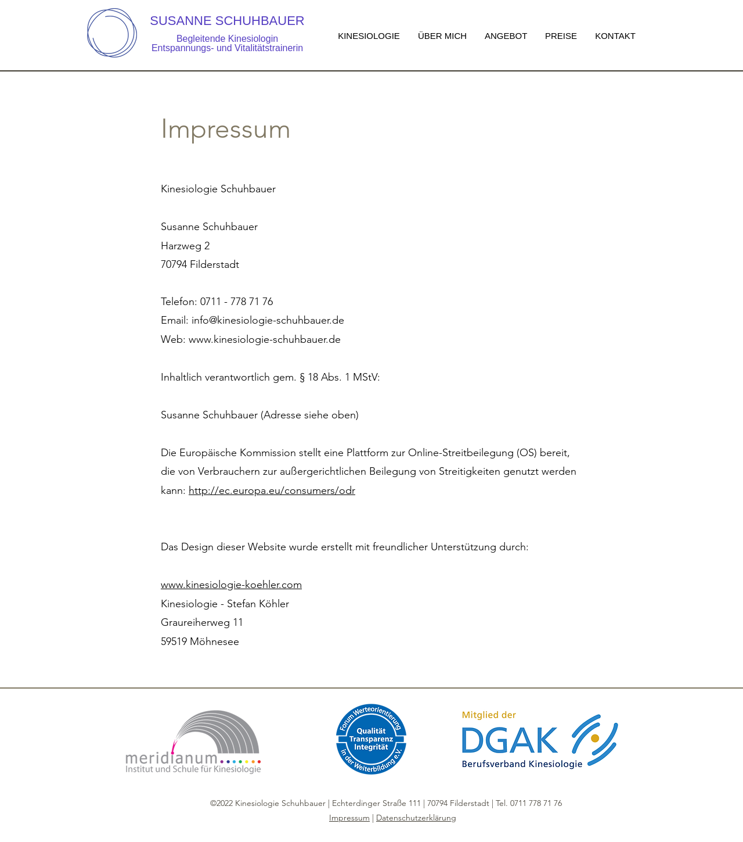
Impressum (349, 817)
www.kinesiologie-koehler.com (231, 584)
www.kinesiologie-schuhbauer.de (265, 339)
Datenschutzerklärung (416, 817)
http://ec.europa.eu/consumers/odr (272, 490)
